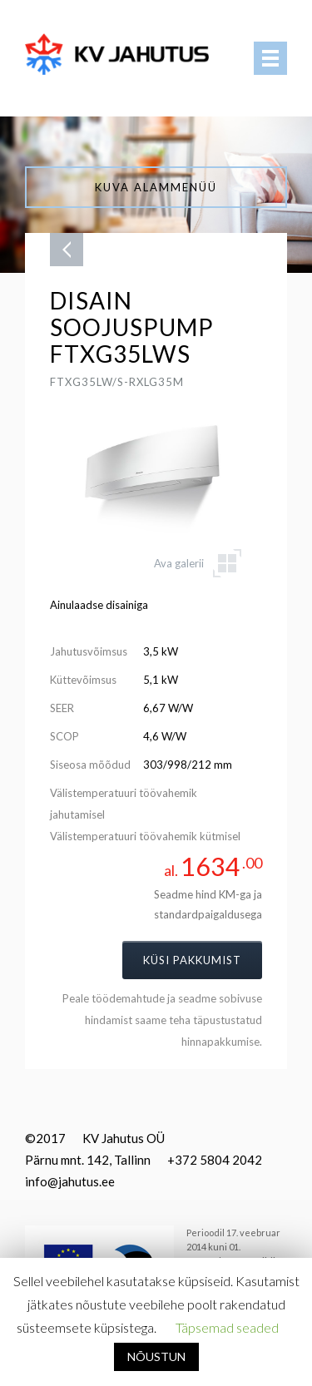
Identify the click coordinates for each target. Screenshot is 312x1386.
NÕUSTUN (156, 1356)
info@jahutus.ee (70, 1181)
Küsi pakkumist (192, 960)
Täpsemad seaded (227, 1327)
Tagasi (66, 249)
